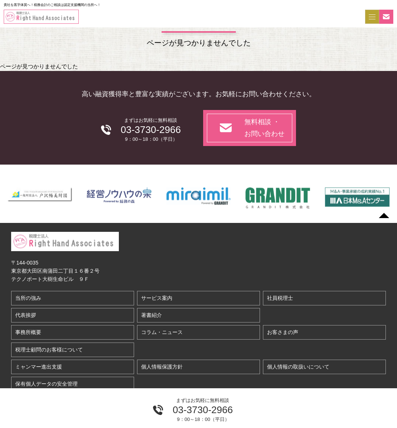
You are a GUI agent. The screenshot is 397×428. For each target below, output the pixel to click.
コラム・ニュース (162, 332)
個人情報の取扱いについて (298, 367)
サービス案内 (156, 298)
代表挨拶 (25, 315)
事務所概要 (28, 332)
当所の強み (28, 298)
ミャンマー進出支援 (38, 367)
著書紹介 (151, 315)
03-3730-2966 (203, 410)
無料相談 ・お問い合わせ (264, 128)
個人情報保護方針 (162, 367)
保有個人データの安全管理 (46, 384)
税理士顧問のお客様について (49, 350)
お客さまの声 (282, 332)
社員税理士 (280, 298)
